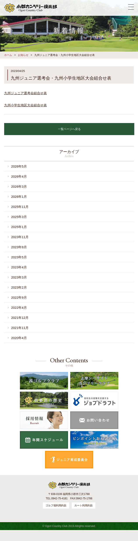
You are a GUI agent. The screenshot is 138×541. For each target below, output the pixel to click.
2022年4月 (19, 307)
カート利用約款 (83, 505)
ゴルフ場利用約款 (55, 505)
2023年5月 (19, 257)
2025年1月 (19, 227)
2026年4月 (19, 176)
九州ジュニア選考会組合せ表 (25, 93)
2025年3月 (19, 217)
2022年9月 (19, 297)
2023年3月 (19, 277)
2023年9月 (19, 247)
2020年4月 (19, 338)
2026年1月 (19, 196)
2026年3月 (19, 186)
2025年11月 (20, 207)
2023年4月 (19, 267)
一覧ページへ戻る (69, 129)
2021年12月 (20, 318)
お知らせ (23, 55)
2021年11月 (20, 328)
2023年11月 (20, 237)
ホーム (8, 55)
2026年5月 (19, 166)
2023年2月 (19, 287)
